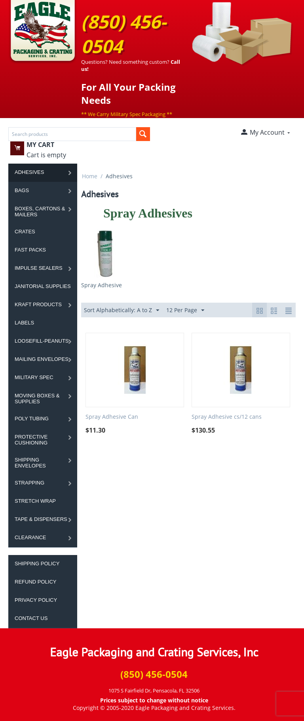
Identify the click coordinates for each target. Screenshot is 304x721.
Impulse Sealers (39, 268)
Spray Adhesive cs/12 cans (227, 417)
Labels (24, 323)
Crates (25, 232)
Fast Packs (30, 250)
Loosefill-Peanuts (42, 341)
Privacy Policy (36, 600)
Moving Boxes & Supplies (37, 398)
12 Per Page (185, 310)
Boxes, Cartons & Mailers (40, 211)
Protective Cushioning (31, 440)
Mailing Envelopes (41, 359)
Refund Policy (35, 582)
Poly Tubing (32, 419)
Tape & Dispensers (41, 519)
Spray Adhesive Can (112, 417)
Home (89, 176)
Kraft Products (38, 304)
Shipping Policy (37, 563)
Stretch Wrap (35, 501)
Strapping (29, 483)
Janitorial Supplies (43, 286)
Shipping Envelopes (30, 463)
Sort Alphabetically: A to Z (121, 310)
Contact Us (31, 618)
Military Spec (34, 377)
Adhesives (29, 172)
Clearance (30, 537)
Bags (22, 190)
